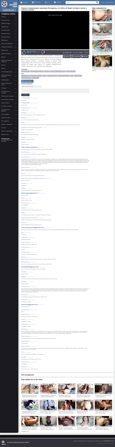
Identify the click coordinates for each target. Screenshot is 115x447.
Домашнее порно (70, 71)
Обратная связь (98, 440)
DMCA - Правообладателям (80, 440)
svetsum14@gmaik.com (29, 304)
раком (71, 75)
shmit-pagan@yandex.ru (29, 193)
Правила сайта (90, 440)
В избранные (75, 56)
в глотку (39, 75)
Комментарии (27, 81)
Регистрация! (110, 2)
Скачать (66, 56)
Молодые (46, 71)
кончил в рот (35, 77)
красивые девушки (52, 75)
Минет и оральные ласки (37, 71)
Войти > (103, 2)
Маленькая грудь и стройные (57, 71)
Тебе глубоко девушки (29, 147)
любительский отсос (63, 75)
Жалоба (85, 56)
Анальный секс (25, 71)
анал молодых (25, 75)
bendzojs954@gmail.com (30, 267)
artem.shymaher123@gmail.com (32, 227)
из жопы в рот (78, 75)
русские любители (26, 77)
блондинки (33, 75)
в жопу (44, 75)
